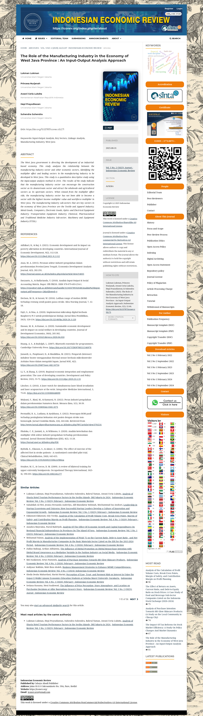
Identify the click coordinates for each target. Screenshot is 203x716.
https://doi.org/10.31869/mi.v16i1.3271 (39, 407)
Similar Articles (30, 487)
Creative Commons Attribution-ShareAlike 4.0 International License (120, 222)
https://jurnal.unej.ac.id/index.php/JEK (40, 442)
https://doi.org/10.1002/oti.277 (47, 473)
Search (175, 38)
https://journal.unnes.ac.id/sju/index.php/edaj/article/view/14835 (52, 273)
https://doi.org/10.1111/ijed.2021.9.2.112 (40, 256)
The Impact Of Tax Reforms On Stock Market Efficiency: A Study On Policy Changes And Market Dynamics (164, 627)
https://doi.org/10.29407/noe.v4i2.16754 (40, 365)
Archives (34, 48)
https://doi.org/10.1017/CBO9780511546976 (70, 347)
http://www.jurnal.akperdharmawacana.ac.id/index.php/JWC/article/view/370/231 (61, 424)
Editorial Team (59, 38)
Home (26, 38)
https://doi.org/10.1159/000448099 (43, 393)
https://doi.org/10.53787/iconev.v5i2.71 (45, 129)
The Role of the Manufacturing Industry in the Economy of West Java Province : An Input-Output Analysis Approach (164, 642)
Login (179, 8)
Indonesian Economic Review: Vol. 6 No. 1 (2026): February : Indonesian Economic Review (79, 545)
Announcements (98, 38)
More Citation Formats (116, 318)
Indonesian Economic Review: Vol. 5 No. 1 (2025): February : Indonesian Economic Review (92, 512)
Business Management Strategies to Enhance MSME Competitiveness (97, 567)
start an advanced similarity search (51, 605)
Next (133, 599)
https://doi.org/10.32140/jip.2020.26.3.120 (56, 319)
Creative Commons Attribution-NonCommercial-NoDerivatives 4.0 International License (93, 702)
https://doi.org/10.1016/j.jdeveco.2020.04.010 (42, 337)
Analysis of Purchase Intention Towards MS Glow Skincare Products (92, 559)
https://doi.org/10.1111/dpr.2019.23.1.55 (61, 379)
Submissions (78, 38)
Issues (40, 38)
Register (169, 8)
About (116, 38)
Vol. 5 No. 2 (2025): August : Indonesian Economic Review (71, 48)
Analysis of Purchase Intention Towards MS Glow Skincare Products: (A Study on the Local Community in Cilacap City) (164, 613)
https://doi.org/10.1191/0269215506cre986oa (42, 460)
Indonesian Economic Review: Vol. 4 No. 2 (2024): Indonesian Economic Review (65, 570)
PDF (109, 128)
